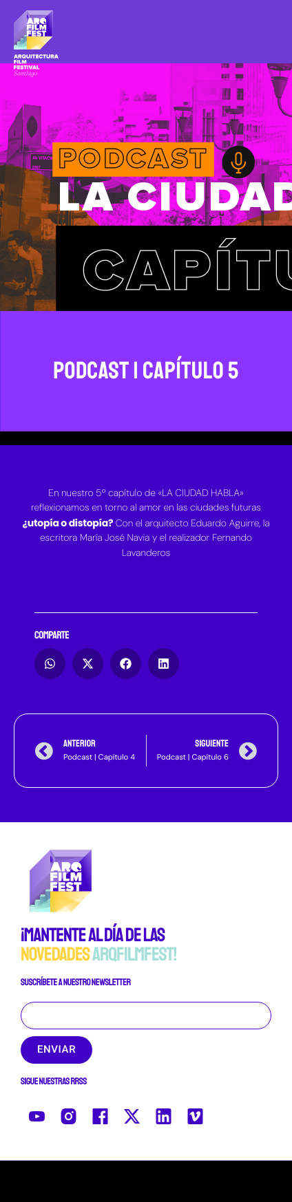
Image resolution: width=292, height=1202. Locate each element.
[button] (49, 663)
